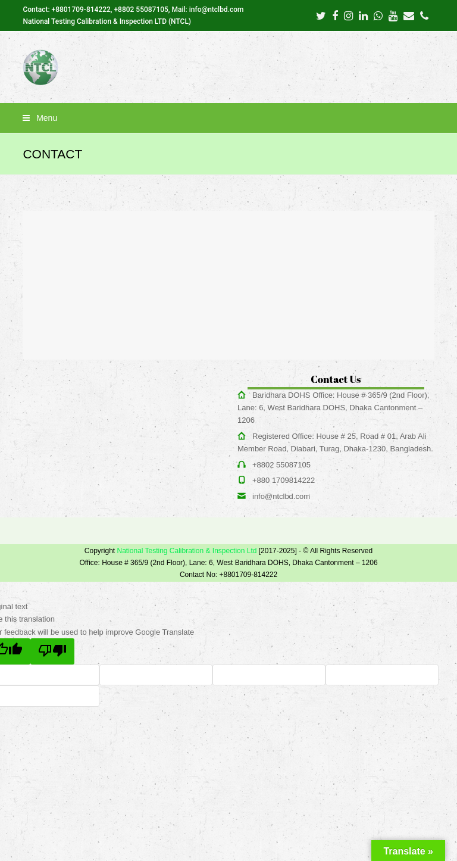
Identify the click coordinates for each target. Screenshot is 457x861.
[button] (228, 118)
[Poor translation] (52, 651)
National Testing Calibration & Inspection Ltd (186, 551)
